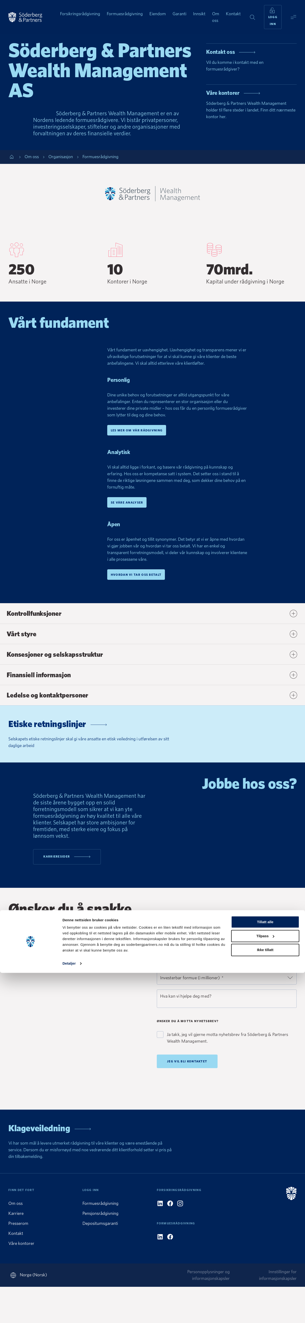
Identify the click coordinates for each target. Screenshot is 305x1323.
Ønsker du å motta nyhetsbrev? (188, 1054)
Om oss (15, 1239)
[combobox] (227, 992)
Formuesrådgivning (100, 1239)
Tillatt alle (265, 1272)
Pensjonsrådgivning (100, 1249)
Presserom (18, 1259)
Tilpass (265, 1286)
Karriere (16, 1249)
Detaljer (69, 1314)
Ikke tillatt (265, 1300)
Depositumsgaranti (100, 1259)
